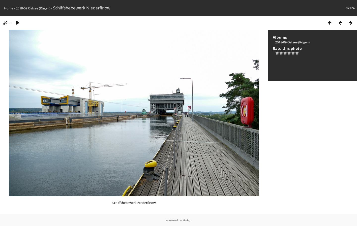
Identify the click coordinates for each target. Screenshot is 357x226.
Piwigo (186, 220)
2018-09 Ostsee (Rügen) (33, 8)
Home (8, 8)
